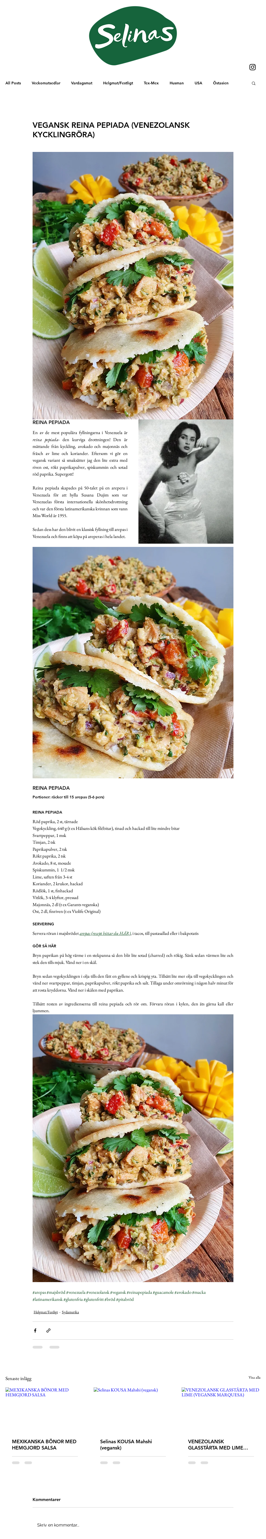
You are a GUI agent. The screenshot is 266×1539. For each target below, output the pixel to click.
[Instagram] (252, 67)
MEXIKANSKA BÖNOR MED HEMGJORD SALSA (44, 1444)
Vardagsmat (81, 83)
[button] (253, 83)
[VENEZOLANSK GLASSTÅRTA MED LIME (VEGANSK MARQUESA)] (221, 1409)
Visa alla (255, 1377)
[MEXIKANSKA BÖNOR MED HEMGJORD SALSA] (44, 1409)
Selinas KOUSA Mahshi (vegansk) (126, 1444)
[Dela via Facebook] (35, 1330)
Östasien (221, 83)
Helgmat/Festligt (118, 83)
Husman (177, 83)
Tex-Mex (151, 83)
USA (198, 83)
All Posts (13, 83)
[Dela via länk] (48, 1330)
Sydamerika (70, 1311)
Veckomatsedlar (46, 83)
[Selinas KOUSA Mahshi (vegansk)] (133, 1409)
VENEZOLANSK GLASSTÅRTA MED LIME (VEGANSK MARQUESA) (215, 1444)
